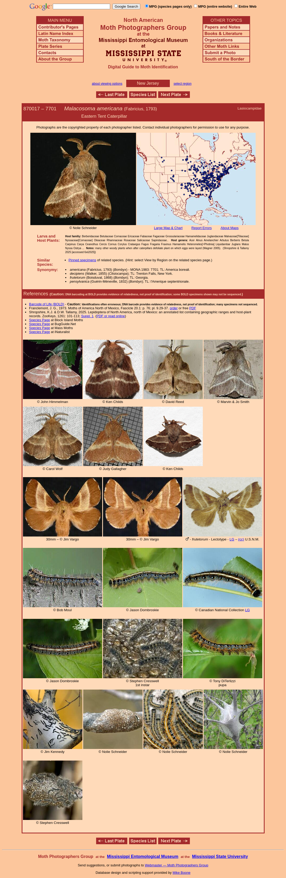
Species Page (39, 320)
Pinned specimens (82, 260)
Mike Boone (182, 873)
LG (231, 539)
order (174, 308)
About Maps (229, 228)
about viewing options (107, 84)
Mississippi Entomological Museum (142, 856)
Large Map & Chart (168, 228)
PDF (192, 308)
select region (182, 84)
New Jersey (148, 83)
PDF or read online (110, 316)
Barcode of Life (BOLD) (46, 304)
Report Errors (201, 228)
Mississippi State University (220, 856)
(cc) (241, 539)
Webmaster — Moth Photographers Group (176, 865)
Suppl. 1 (87, 316)
